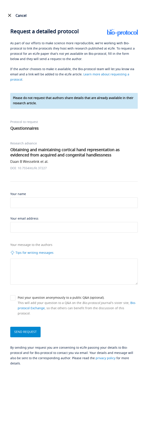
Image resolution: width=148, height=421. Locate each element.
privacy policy (105, 358)
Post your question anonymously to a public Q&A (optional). (61, 297)
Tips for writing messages (31, 252)
